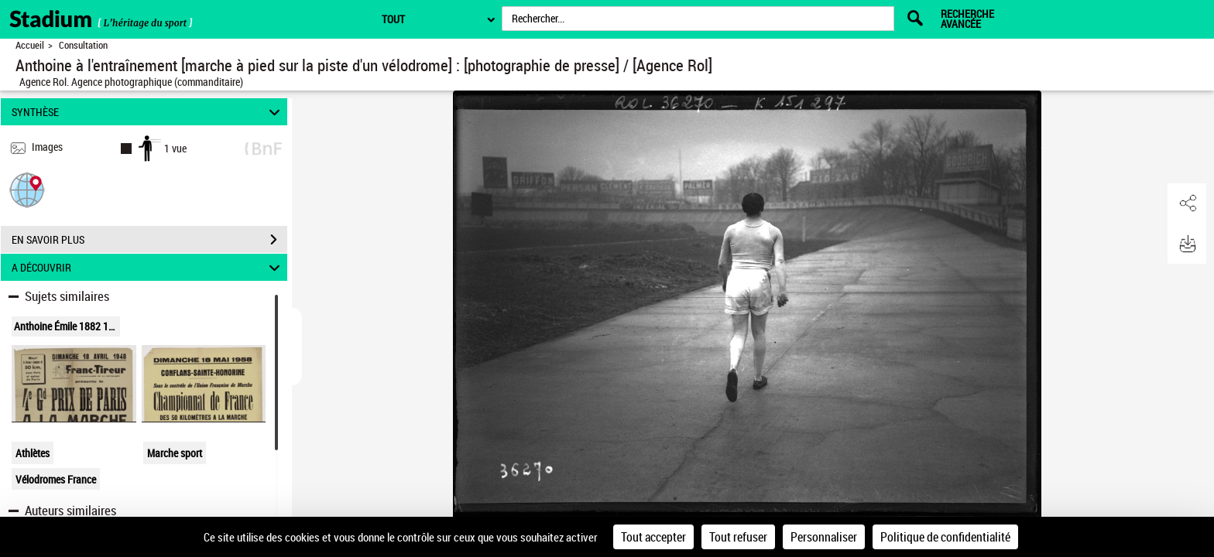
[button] (27, 189)
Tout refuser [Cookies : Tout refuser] (738, 536)
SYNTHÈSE (148, 111)
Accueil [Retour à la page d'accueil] (29, 45)
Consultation (83, 45)
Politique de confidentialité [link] (945, 536)
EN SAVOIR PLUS (149, 240)
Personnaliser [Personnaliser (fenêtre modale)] (823, 536)
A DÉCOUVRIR (148, 267)
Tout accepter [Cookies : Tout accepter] (653, 536)
